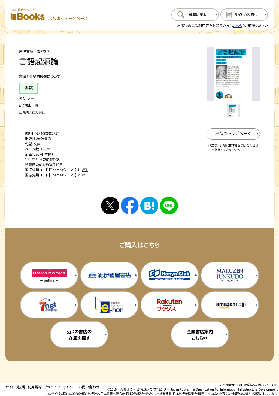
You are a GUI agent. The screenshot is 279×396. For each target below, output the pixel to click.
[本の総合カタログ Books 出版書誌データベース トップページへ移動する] (49, 14)
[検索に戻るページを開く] (195, 14)
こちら (237, 25)
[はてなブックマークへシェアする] (149, 206)
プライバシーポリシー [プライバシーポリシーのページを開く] (60, 386)
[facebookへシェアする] (130, 206)
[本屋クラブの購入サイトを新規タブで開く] (170, 275)
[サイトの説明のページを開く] (244, 14)
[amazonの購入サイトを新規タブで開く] (230, 304)
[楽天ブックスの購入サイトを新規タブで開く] (170, 304)
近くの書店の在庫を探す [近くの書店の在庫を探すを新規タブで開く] (79, 334)
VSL (85, 169)
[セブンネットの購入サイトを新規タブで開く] (49, 304)
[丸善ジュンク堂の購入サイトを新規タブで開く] (230, 275)
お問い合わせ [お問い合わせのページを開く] (89, 386)
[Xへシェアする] (110, 206)
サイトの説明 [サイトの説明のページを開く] (15, 386)
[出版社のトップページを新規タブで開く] (233, 134)
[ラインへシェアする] (169, 206)
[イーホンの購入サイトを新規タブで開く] (109, 304)
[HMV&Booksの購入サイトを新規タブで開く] (49, 275)
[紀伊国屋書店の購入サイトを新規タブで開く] (109, 275)
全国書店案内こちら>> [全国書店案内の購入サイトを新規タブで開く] (200, 334)
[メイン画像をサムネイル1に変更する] (233, 110)
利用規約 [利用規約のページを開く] (35, 386)
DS (84, 174)
